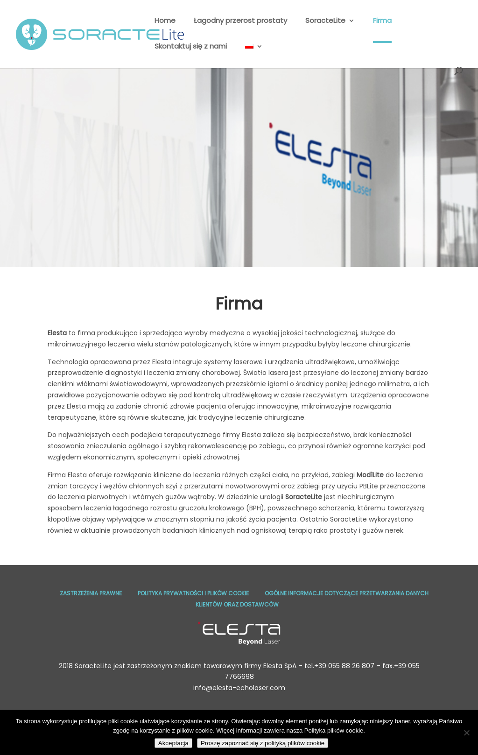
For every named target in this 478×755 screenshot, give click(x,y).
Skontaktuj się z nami (191, 47)
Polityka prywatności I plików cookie (193, 593)
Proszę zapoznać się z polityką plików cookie (262, 743)
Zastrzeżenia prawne (91, 593)
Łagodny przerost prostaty (240, 21)
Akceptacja (173, 743)
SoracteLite (325, 21)
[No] (466, 732)
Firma (382, 21)
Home (165, 21)
